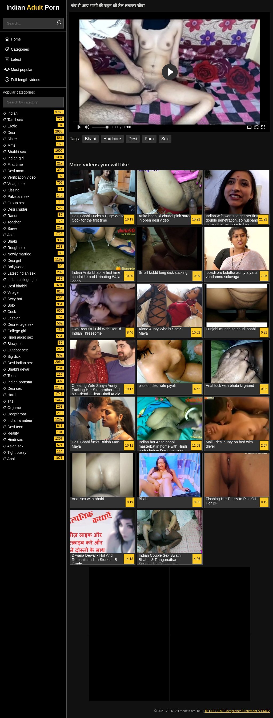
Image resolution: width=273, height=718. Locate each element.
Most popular (18, 69)
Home (12, 39)
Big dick (12, 356)
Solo (9, 305)
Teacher (12, 222)
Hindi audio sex (18, 337)
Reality (11, 433)
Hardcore (112, 139)
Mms (9, 145)
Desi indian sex (18, 363)
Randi (10, 216)
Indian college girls (20, 280)
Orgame (12, 408)
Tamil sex (13, 120)
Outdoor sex (15, 350)
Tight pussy (14, 452)
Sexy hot (12, 299)
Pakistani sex (16, 196)
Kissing (11, 190)
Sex (165, 139)
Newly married (17, 254)
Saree (10, 228)
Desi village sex (18, 324)
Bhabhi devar (16, 369)
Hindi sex (13, 440)
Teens (10, 376)
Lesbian (12, 318)
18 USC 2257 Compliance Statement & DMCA (237, 711)
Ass (8, 235)
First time (13, 164)
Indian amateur (17, 420)
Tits (8, 401)
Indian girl (13, 158)
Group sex (14, 203)
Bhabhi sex (14, 152)
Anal (9, 459)
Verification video (19, 177)
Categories (16, 49)
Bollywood (14, 267)
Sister (10, 139)
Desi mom (13, 171)
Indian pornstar (17, 382)
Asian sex (13, 446)
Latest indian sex (19, 273)
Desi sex (12, 388)
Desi (9, 132)
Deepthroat (14, 414)
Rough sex (14, 248)
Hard (9, 395)
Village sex (14, 184)
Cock (9, 312)
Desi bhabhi (15, 286)
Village (11, 292)
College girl (14, 331)
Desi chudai (15, 209)
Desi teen (13, 427)
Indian (10, 113)
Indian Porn (32, 7)
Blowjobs (12, 344)
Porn (149, 139)
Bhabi (10, 241)
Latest (12, 59)
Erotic (10, 126)
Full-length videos (22, 79)
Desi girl (12, 260)
